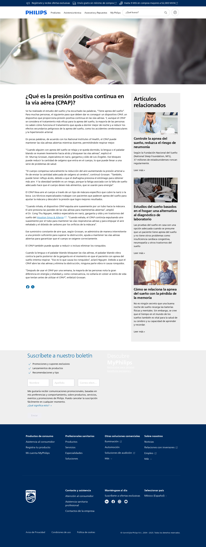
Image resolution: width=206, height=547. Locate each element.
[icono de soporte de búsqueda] (166, 12)
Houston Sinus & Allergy (52, 218)
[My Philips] (175, 12)
